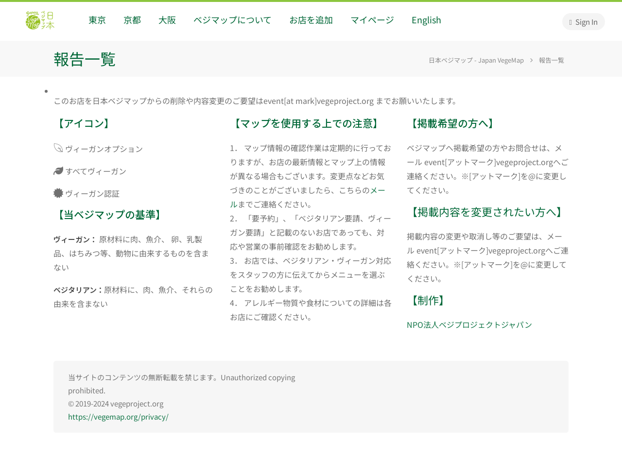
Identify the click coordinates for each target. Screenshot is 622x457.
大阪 (167, 19)
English (426, 19)
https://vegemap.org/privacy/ (118, 416)
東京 (97, 19)
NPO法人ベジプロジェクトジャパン (469, 324)
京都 (132, 19)
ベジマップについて (232, 19)
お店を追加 (311, 19)
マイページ (372, 19)
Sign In (584, 22)
